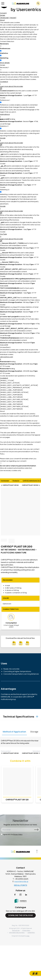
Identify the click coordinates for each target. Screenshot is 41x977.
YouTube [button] (20, 235)
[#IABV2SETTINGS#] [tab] (8, 18)
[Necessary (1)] (4, 67)
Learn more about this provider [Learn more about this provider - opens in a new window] (11, 87)
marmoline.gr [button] (20, 115)
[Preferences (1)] (5, 100)
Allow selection (26, 468)
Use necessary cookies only (10, 470)
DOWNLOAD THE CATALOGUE (20, 915)
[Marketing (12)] (4, 189)
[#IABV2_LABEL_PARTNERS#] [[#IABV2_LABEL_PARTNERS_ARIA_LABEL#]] (11, 404)
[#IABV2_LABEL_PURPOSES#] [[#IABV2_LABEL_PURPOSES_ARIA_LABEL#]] (11, 390)
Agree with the (11, 834)
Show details (5, 63)
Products (16, 481)
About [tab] (2, 20)
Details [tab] (2, 15)
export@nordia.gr (21, 881)
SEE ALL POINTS (20, 885)
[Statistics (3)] (4, 126)
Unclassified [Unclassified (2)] (5, 347)
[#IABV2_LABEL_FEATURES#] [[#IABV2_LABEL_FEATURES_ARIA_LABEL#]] (11, 397)
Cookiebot (4, 378)
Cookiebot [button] (20, 83)
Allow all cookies (6, 468)
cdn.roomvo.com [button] (20, 358)
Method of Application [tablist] (14, 731)
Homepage (5, 481)
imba (27, 936)
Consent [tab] (3, 13)
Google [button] (20, 139)
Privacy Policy (17, 834)
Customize (16, 468)
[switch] (0, 50)
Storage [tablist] (34, 731)
